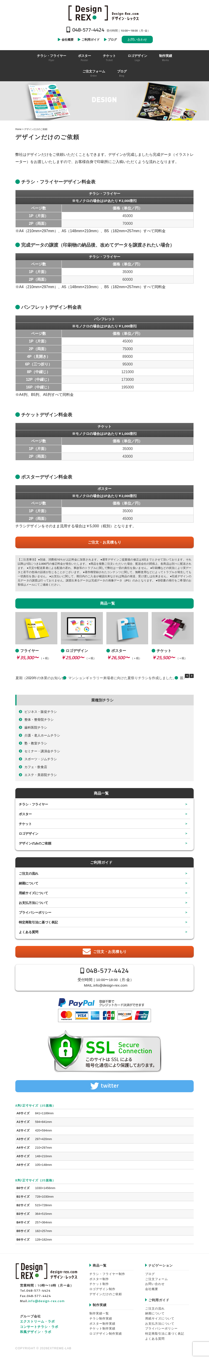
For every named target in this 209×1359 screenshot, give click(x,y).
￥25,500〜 (163, 657)
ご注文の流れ (28, 873)
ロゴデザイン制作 (102, 1289)
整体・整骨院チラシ (39, 719)
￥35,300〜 (27, 657)
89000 (127, 356)
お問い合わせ (137, 39)
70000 (127, 223)
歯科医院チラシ (35, 727)
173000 (127, 379)
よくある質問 (28, 931)
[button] (191, 676)
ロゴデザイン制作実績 (105, 1333)
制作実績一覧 (99, 1313)
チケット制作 (99, 1284)
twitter (110, 1085)
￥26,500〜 (118, 657)
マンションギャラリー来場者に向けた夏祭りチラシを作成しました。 (122, 678)
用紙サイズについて (33, 892)
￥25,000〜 (72, 657)
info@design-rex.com (110, 985)
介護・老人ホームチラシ (42, 735)
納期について (28, 883)
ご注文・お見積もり (104, 542)
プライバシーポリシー (35, 912)
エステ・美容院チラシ (40, 774)
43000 (127, 456)
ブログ (150, 1274)
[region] (104, 101)
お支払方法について (33, 902)
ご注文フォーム (156, 1279)
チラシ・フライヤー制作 (107, 1274)
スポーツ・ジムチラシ (40, 758)
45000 (127, 216)
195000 (127, 387)
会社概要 (151, 1289)
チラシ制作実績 (100, 1318)
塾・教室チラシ (35, 743)
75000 (127, 349)
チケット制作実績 (102, 1328)
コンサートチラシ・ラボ (39, 1326)
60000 (127, 279)
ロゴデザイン (28, 833)
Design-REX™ (104, 12)
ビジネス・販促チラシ (40, 711)
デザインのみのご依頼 (35, 843)
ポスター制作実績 (102, 1323)
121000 (127, 372)
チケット (25, 823)
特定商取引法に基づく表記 (38, 922)
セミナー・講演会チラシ (42, 751)
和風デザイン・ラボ (35, 1331)
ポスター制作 (99, 1279)
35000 (127, 272)
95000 (127, 364)
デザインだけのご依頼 (105, 1294)
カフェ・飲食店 (35, 766)
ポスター (25, 813)
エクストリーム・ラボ (37, 1321)
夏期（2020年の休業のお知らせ (40, 678)
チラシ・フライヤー (33, 804)
